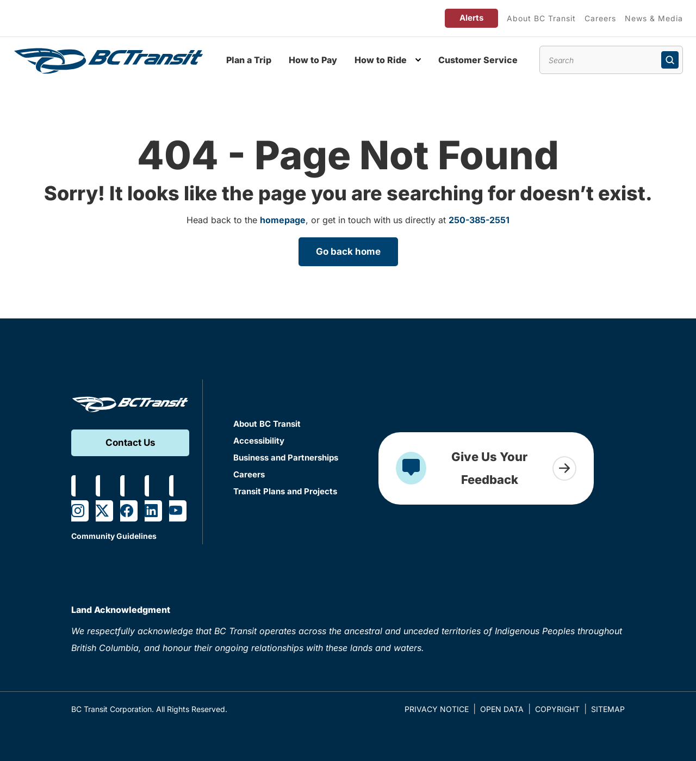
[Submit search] (670, 60)
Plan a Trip (248, 59)
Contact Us (130, 442)
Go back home (348, 251)
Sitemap (608, 709)
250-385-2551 (479, 219)
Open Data (502, 709)
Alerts (471, 18)
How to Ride (381, 59)
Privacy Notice (437, 709)
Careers (600, 18)
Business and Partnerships (285, 457)
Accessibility (258, 440)
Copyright (557, 709)
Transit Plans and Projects (285, 491)
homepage (283, 219)
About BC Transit (541, 18)
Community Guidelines (114, 536)
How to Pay (313, 59)
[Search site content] (611, 60)
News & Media (654, 18)
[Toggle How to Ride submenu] (418, 60)
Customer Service (478, 59)
